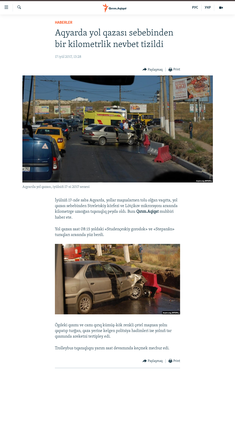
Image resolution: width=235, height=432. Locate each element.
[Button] (153, 70)
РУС (195, 7)
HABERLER (63, 23)
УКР (208, 7)
